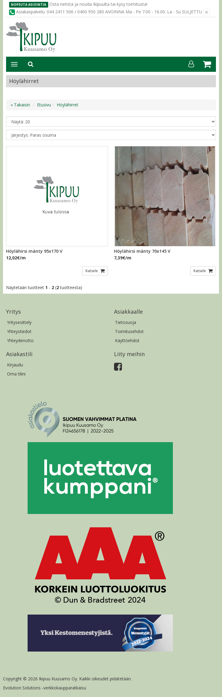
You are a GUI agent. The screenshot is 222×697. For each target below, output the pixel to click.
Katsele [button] (92, 270)
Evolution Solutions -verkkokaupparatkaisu (44, 688)
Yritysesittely (19, 322)
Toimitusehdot (129, 331)
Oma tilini (16, 374)
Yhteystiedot (19, 331)
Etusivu (44, 105)
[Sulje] (206, 12)
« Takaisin (20, 105)
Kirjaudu (15, 365)
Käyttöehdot (127, 340)
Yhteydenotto (20, 340)
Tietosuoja (125, 322)
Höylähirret (67, 105)
